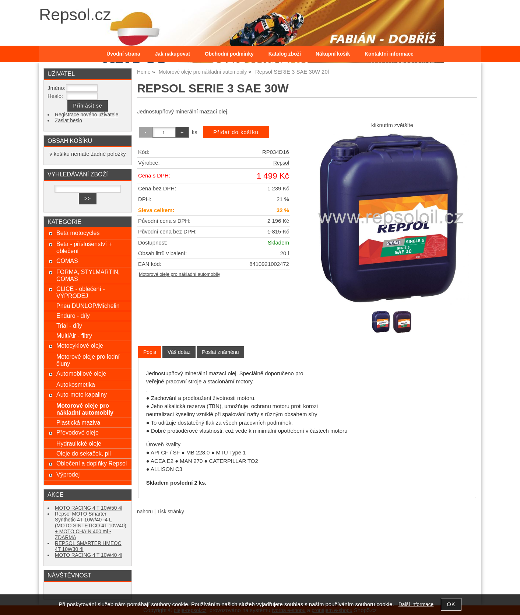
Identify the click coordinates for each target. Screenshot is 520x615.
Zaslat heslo (68, 120)
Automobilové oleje (81, 373)
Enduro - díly (73, 315)
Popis (149, 352)
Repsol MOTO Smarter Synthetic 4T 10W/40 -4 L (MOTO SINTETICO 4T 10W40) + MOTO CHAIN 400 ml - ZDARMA (90, 525)
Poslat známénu (220, 352)
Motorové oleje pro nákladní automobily (179, 274)
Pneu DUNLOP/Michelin (88, 305)
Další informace (415, 604)
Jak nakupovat (172, 54)
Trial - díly (69, 325)
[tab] (149, 352)
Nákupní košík (333, 54)
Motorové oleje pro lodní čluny (88, 360)
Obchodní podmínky (229, 54)
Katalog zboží (284, 54)
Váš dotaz (179, 352)
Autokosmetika (75, 384)
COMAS (67, 260)
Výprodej (68, 474)
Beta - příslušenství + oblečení (84, 247)
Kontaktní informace (389, 54)
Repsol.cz (75, 15)
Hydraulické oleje (78, 443)
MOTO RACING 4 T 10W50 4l (88, 508)
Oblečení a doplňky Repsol (91, 463)
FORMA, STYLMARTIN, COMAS (88, 275)
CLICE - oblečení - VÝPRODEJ (80, 292)
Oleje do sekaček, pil (83, 453)
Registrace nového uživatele (86, 114)
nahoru (145, 511)
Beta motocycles (78, 232)
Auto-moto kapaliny (81, 394)
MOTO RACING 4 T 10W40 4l (88, 555)
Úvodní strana (123, 54)
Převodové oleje (77, 432)
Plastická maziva (78, 422)
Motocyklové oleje (79, 345)
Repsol (281, 163)
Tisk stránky (170, 511)
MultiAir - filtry (74, 335)
